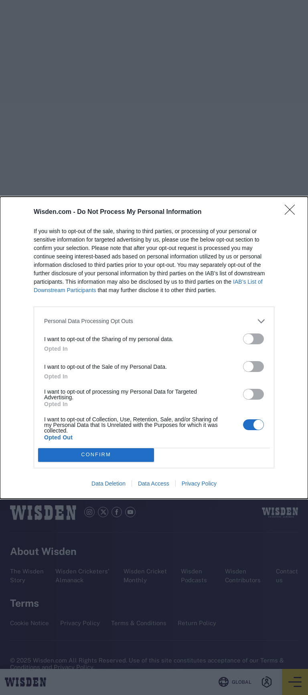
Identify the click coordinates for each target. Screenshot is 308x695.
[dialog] (154, 348)
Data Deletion (108, 483)
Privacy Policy (199, 483)
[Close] (292, 212)
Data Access (153, 483)
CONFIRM (96, 455)
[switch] (253, 338)
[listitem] (154, 321)
